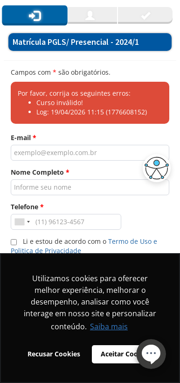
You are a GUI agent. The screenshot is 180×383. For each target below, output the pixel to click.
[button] (154, 168)
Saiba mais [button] (109, 326)
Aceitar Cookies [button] (126, 353)
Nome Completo (40, 172)
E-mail (23, 137)
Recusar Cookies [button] (54, 353)
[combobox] (22, 221)
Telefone (27, 206)
